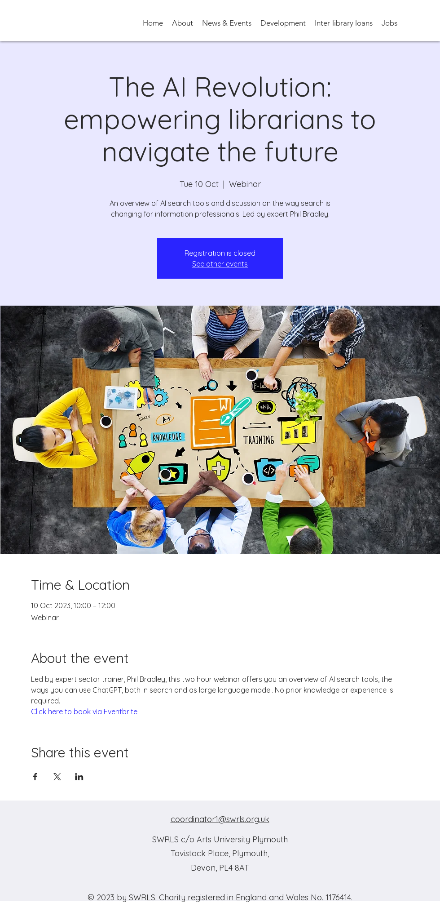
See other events (220, 263)
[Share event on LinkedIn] (79, 776)
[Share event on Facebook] (35, 776)
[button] (182, 22)
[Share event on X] (57, 776)
